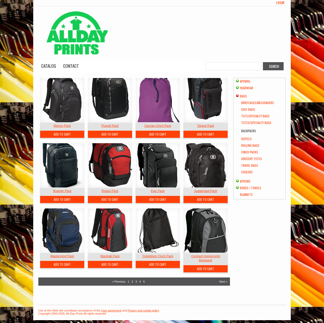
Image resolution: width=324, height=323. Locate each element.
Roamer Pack (62, 191)
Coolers (247, 172)
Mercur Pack (62, 126)
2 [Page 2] (132, 281)
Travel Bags (249, 165)
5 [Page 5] (144, 281)
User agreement (111, 310)
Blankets (246, 194)
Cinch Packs (249, 152)
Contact (71, 66)
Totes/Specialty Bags (256, 122)
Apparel (245, 81)
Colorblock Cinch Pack (157, 256)
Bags (243, 96)
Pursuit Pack (110, 126)
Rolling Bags (250, 145)
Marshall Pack (110, 256)
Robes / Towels (250, 188)
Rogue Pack (110, 191)
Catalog (48, 66)
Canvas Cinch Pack (157, 126)
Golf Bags (248, 109)
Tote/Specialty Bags (255, 116)
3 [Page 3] (136, 281)
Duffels (246, 139)
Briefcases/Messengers (257, 103)
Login (280, 2)
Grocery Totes (251, 159)
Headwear (246, 88)
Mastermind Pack (62, 256)
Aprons (245, 181)
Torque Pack (205, 126)
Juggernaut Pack (205, 191)
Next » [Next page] (223, 281)
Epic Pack (158, 191)
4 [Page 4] (140, 281)
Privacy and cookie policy (143, 310)
